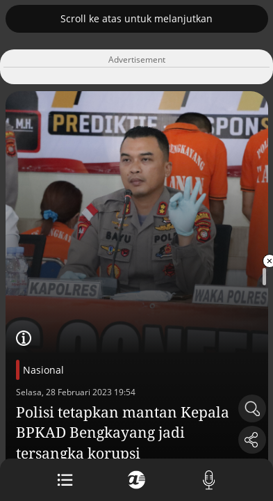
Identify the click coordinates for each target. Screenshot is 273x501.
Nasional (43, 369)
